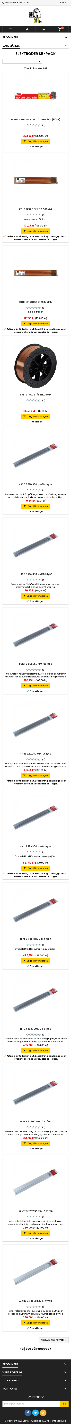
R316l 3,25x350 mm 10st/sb (35, 664)
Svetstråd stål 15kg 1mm (35, 394)
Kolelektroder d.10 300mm (35, 302)
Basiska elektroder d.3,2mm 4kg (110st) (35, 119)
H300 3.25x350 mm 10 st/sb (35, 574)
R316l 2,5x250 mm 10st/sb (35, 753)
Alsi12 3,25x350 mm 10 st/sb (35, 1211)
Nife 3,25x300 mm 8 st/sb (35, 1028)
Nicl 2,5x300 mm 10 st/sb (35, 939)
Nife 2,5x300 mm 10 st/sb (35, 1121)
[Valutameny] (62, 3)
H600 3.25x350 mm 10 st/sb (35, 484)
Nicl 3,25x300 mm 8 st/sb (35, 846)
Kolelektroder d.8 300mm (35, 209)
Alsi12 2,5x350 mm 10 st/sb (35, 1301)
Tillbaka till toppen (54, 1340)
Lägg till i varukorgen (35, 141)
